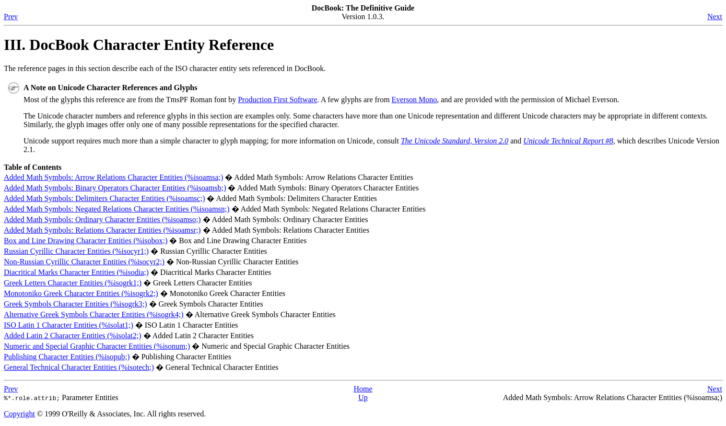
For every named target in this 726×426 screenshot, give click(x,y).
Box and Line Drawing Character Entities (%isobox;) (85, 241)
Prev (11, 16)
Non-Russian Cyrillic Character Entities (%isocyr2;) (84, 262)
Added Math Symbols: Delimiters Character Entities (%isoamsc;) (104, 198)
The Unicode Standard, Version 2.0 (454, 141)
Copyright (19, 414)
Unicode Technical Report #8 (568, 141)
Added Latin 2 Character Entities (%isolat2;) (72, 335)
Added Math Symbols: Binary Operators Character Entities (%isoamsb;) (115, 188)
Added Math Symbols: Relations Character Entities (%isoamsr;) (102, 230)
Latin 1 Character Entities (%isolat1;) (68, 325)
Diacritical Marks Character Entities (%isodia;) (76, 272)
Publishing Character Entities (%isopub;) (67, 357)
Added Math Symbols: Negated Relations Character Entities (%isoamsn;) (117, 209)
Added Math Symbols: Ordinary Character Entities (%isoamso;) (102, 219)
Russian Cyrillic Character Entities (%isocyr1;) (76, 251)
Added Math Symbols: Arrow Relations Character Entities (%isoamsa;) (113, 177)
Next (714, 16)
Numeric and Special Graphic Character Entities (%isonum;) (97, 346)
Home (362, 389)
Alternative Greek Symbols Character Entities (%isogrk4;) (94, 314)
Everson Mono (414, 99)
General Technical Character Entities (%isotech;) (79, 367)
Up (363, 397)
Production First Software (277, 99)
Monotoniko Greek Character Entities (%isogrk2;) (81, 293)
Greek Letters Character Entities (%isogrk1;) (72, 283)
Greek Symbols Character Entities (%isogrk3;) (75, 304)
